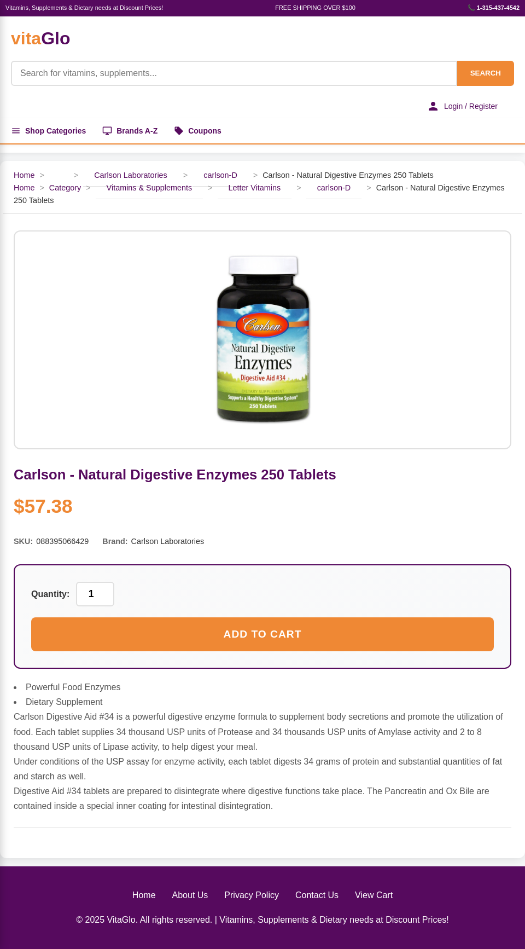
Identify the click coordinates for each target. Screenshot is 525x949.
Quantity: (50, 594)
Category (65, 187)
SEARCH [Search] (485, 73)
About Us (190, 895)
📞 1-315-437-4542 (494, 7)
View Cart (374, 895)
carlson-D (220, 175)
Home (24, 175)
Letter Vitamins (255, 187)
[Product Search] (234, 73)
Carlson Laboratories (130, 175)
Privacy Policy (251, 895)
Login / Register (462, 106)
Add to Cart (263, 634)
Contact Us (317, 895)
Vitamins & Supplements (149, 187)
